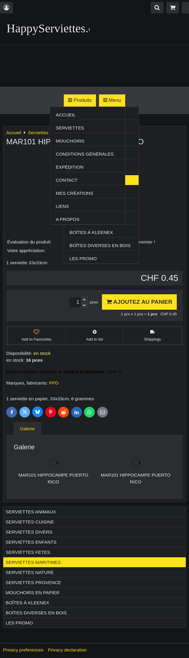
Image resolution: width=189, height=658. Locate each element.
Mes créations (74, 193)
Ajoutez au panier (139, 302)
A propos (67, 219)
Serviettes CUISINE (30, 521)
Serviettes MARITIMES (33, 562)
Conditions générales (85, 153)
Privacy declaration (67, 649)
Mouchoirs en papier (33, 592)
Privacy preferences (23, 649)
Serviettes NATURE (30, 572)
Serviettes (70, 127)
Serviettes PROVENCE (33, 582)
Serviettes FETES (28, 552)
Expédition (69, 167)
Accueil (66, 114)
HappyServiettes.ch (53, 28)
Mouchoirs (70, 140)
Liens (62, 206)
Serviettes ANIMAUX (31, 511)
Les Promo (83, 258)
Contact (67, 180)
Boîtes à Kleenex (91, 232)
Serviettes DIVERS (29, 531)
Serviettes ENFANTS (31, 542)
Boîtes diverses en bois (100, 245)
